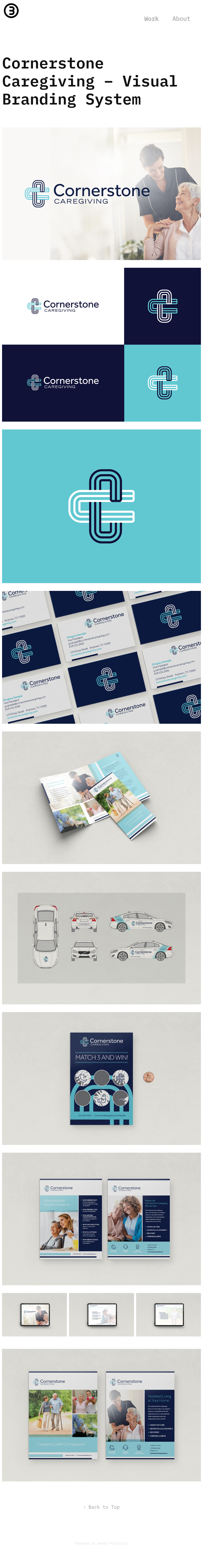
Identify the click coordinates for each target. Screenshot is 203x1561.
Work (151, 18)
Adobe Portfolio (113, 1543)
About (181, 18)
